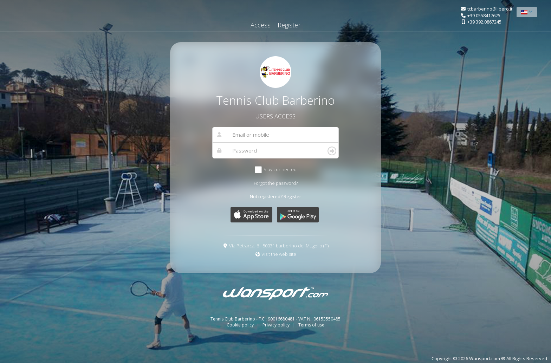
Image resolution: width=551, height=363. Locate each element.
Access (261, 25)
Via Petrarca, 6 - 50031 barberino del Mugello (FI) (279, 245)
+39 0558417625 (483, 15)
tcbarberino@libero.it (489, 9)
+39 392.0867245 (484, 22)
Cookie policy (241, 325)
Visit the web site (278, 254)
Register (289, 25)
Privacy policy (276, 325)
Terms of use (311, 325)
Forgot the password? (276, 183)
